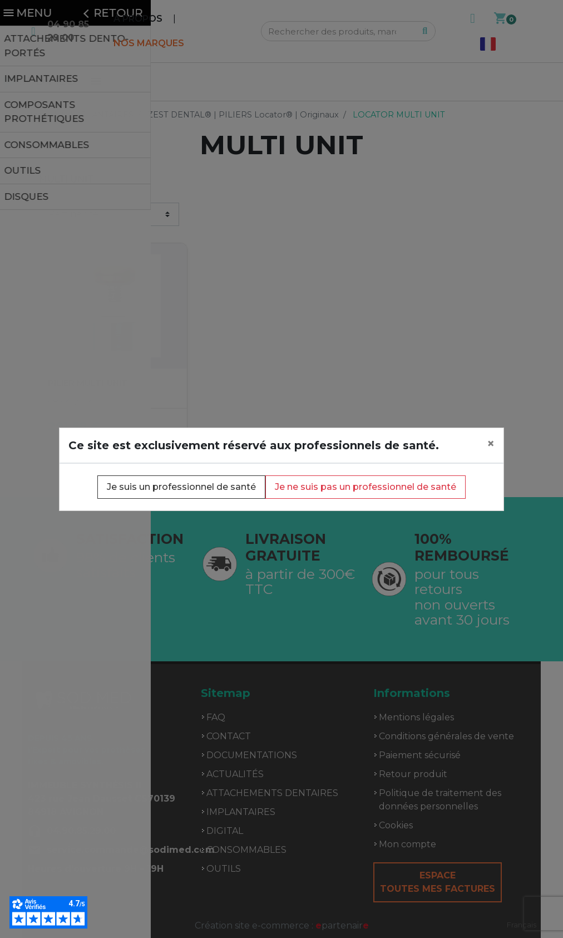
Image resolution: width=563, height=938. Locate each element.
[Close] (490, 443)
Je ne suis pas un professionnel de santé (365, 487)
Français (521, 924)
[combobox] (521, 925)
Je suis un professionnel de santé (181, 487)
